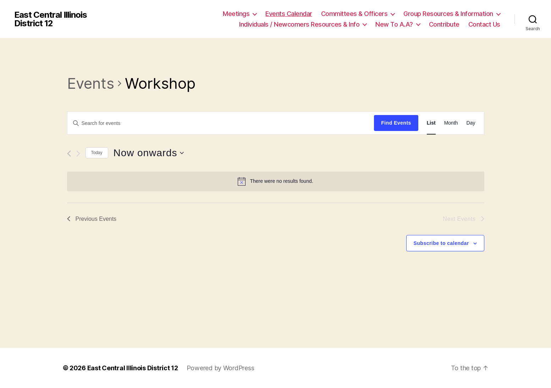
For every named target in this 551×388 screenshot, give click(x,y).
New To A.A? (394, 24)
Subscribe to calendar (441, 243)
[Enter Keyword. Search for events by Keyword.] (220, 123)
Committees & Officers (354, 13)
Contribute (444, 24)
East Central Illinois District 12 (50, 19)
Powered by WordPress (220, 368)
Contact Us (484, 24)
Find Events (396, 123)
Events (90, 83)
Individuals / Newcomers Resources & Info (299, 24)
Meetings (236, 13)
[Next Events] (78, 153)
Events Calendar (288, 13)
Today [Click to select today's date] (97, 152)
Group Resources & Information (448, 13)
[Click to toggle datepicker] (149, 153)
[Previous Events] (69, 153)
